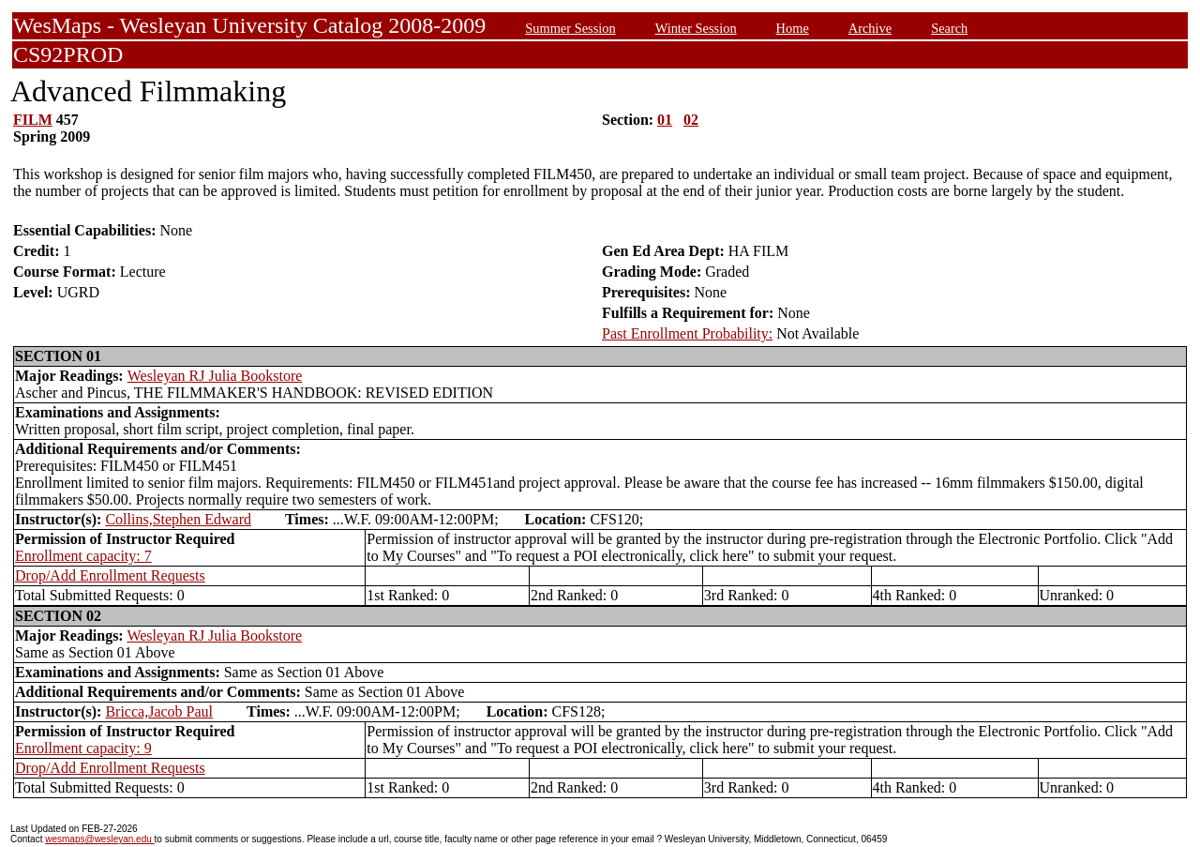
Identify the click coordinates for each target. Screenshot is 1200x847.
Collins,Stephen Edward (178, 519)
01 (664, 120)
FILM (32, 120)
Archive (870, 28)
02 (690, 120)
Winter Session (696, 28)
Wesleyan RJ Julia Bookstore (215, 376)
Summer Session (570, 28)
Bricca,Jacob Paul (159, 711)
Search (949, 28)
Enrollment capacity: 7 (83, 556)
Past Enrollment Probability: (687, 333)
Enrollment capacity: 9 (83, 748)
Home (792, 28)
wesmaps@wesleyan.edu (99, 839)
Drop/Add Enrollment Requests (110, 575)
